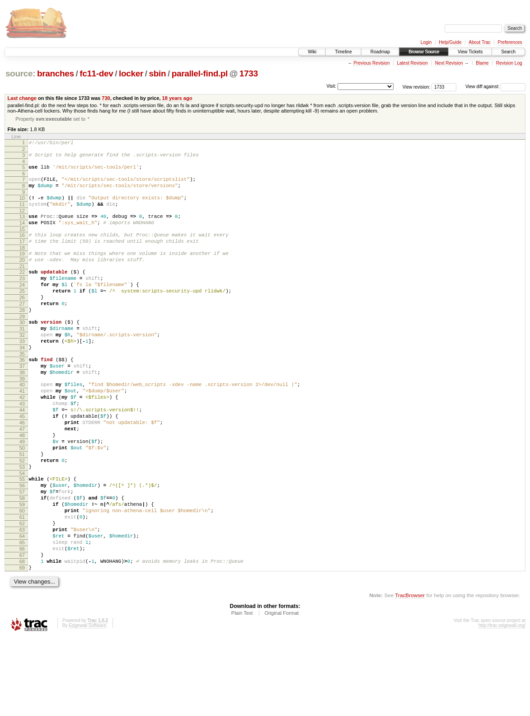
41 (22, 431)
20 (22, 277)
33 (22, 373)
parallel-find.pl (200, 73)
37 (22, 402)
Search (508, 51)
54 (22, 531)
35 (22, 388)
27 (22, 329)
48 (22, 485)
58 (22, 560)
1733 (248, 73)
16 (22, 248)
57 (22, 552)
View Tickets (470, 51)
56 (22, 544)
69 (22, 644)
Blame (482, 63)
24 (22, 306)
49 (22, 492)
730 (106, 98)
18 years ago (177, 98)
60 (22, 575)
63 (22, 598)
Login (426, 42)
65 (22, 614)
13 (22, 227)
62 (22, 591)
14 (22, 234)
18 (22, 263)
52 (22, 515)
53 (22, 523)
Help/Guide (450, 42)
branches (55, 73)
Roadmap (380, 51)
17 (22, 256)
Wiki (312, 51)
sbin (157, 73)
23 (22, 298)
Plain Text (242, 691)
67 (22, 629)
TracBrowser (410, 673)
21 (22, 284)
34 (22, 381)
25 (22, 313)
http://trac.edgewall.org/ (501, 703)
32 (22, 365)
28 (22, 336)
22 (22, 290)
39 (22, 417)
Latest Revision (412, 63)
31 (22, 358)
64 (22, 606)
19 (22, 269)
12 (22, 221)
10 (22, 205)
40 (22, 423)
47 (22, 477)
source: (20, 73)
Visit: (331, 86)
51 (22, 508)
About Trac (479, 42)
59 (22, 567)
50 (22, 500)
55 (22, 537)
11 (22, 213)
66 (22, 621)
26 (22, 321)
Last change (22, 98)
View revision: (417, 86)
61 (22, 583)
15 (22, 242)
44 (22, 454)
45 (22, 462)
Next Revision (449, 63)
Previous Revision (371, 63)
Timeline (343, 51)
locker (131, 73)
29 (22, 344)
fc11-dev (96, 73)
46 (22, 469)
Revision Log (509, 63)
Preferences (510, 42)
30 (22, 350)
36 (22, 394)
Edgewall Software (87, 703)
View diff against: (495, 86)
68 (22, 637)
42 (22, 439)
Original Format (281, 691)
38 (22, 410)
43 (22, 446)
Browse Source (423, 51)
